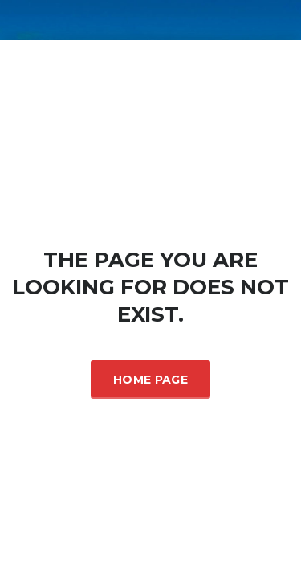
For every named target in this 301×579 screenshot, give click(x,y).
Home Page (150, 379)
